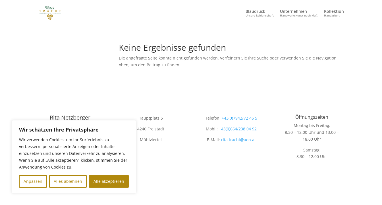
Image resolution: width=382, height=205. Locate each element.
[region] (73, 157)
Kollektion (334, 13)
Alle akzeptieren (109, 181)
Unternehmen (299, 13)
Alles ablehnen (68, 181)
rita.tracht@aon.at (238, 139)
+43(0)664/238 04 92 (238, 129)
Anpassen (33, 181)
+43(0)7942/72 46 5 (239, 118)
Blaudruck (260, 13)
